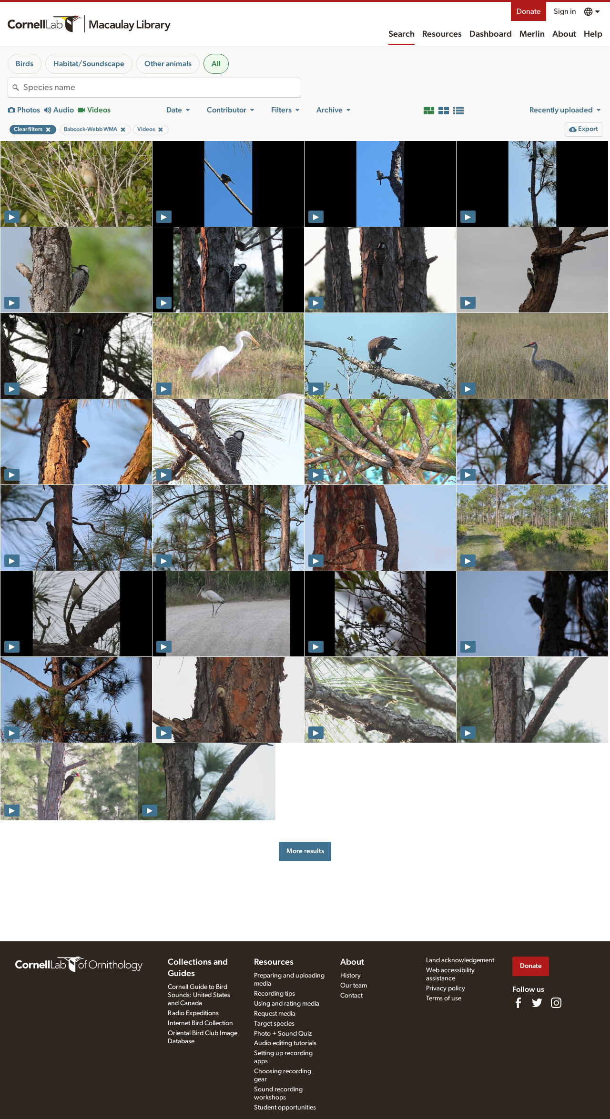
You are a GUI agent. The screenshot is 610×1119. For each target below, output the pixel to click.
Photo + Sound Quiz (283, 1033)
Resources (442, 34)
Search (401, 34)
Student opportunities (285, 1107)
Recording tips (274, 993)
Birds (24, 64)
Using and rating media (286, 1003)
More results (305, 851)
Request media (274, 1013)
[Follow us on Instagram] (556, 1002)
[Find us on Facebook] (518, 1002)
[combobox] (162, 87)
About (564, 34)
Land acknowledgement (460, 960)
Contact (351, 995)
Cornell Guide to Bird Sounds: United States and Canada (199, 995)
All (216, 64)
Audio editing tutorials (285, 1043)
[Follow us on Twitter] (537, 1002)
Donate (528, 11)
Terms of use (443, 998)
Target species (274, 1023)
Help (593, 34)
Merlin (532, 34)
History (350, 975)
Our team (353, 985)
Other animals (168, 64)
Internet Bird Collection (200, 1023)
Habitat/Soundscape (88, 64)
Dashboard (490, 34)
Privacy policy (445, 988)
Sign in (565, 11)
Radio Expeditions (193, 1013)
